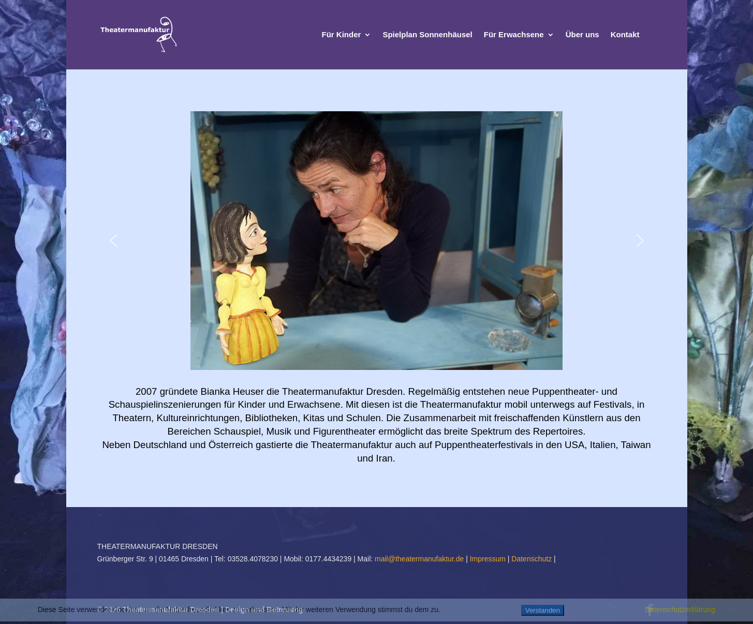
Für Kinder (341, 35)
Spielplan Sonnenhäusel (427, 35)
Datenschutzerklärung (680, 609)
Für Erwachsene (514, 35)
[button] (113, 240)
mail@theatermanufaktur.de (419, 559)
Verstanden (542, 610)
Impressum (489, 559)
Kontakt (625, 35)
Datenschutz (532, 559)
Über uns (582, 35)
